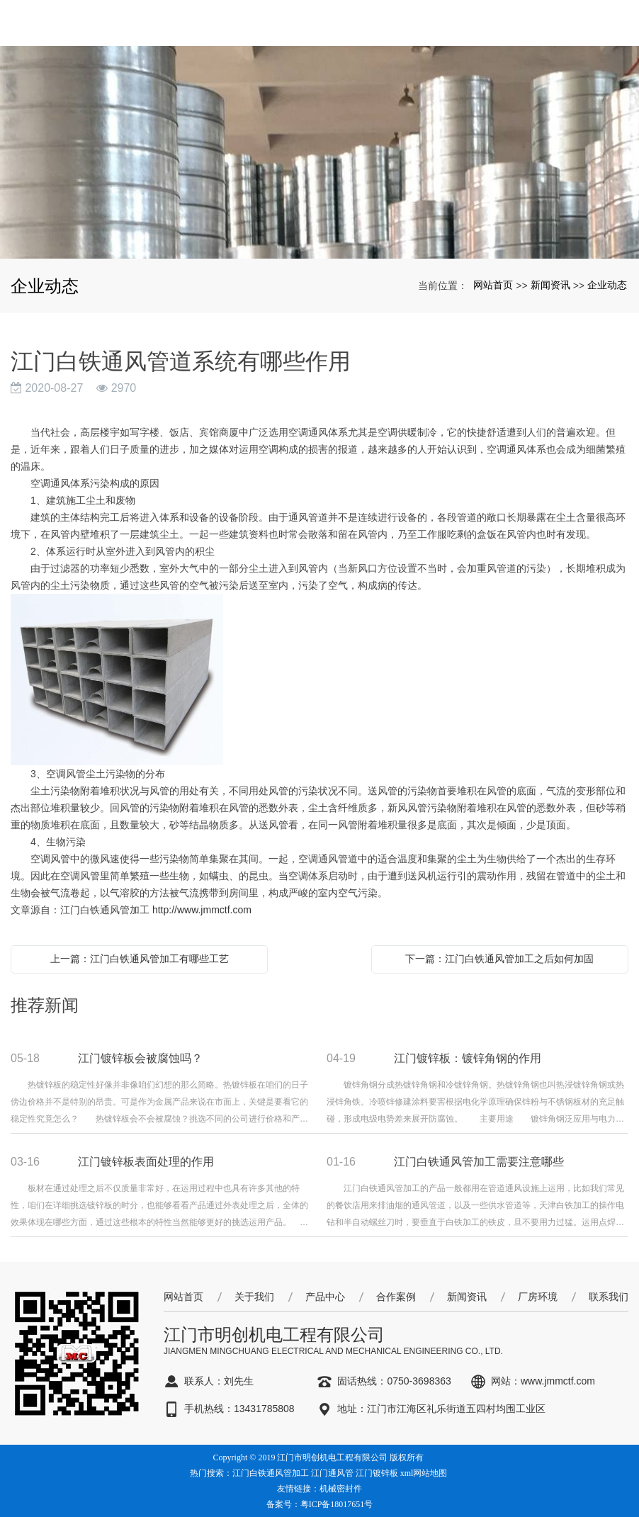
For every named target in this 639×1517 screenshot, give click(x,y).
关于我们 (254, 1296)
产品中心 (325, 1296)
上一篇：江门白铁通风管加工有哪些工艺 (139, 958)
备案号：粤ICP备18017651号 (319, 1504)
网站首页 (493, 285)
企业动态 (607, 285)
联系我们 (608, 1296)
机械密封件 (341, 1489)
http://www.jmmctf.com (201, 909)
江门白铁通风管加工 (270, 1473)
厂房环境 (538, 1296)
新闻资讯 (550, 285)
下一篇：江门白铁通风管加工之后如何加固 (499, 958)
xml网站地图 (424, 1473)
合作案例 (396, 1296)
